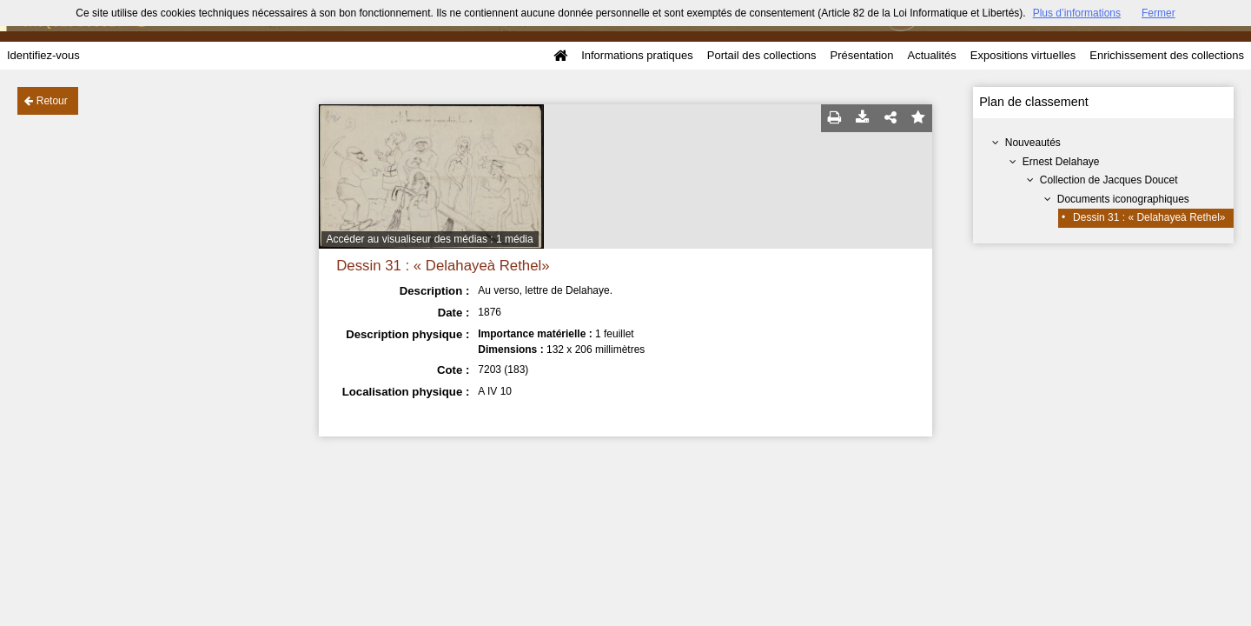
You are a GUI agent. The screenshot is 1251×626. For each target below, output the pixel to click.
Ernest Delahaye (1061, 162)
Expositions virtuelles (1023, 55)
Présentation (861, 55)
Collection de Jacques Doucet (1109, 180)
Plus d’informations (1077, 13)
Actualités (931, 55)
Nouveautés (1033, 143)
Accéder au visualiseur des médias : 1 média (430, 239)
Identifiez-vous (43, 55)
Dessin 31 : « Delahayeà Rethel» (1149, 217)
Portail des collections (762, 55)
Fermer (1158, 13)
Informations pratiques (637, 55)
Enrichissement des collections (1166, 55)
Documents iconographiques (1123, 199)
